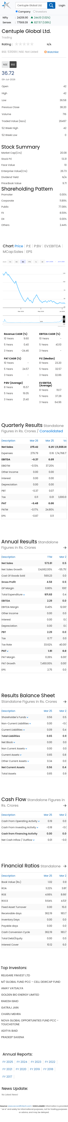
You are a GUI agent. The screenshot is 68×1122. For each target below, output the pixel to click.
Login (62, 5)
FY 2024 (22, 1062)
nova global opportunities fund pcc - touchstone (30, 1022)
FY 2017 (7, 1077)
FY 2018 (48, 1069)
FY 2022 (50, 1062)
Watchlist (53, 52)
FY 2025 (8, 1062)
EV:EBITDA (52, 246)
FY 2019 (35, 1069)
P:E (28, 246)
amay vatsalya (12, 988)
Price (19, 246)
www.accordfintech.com (19, 1106)
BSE (13, 64)
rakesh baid (9, 1001)
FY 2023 (36, 1062)
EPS (29, 251)
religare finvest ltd (15, 975)
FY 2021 (7, 1069)
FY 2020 (21, 1069)
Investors (41, 11)
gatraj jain (10, 1008)
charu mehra (11, 1014)
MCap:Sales (13, 251)
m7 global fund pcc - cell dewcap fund (30, 982)
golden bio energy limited (20, 995)
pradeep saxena (12, 1037)
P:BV (37, 246)
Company (24, 11)
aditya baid (9, 1031)
